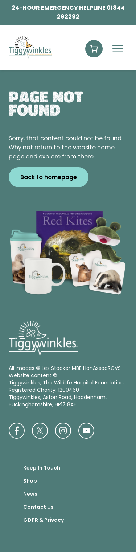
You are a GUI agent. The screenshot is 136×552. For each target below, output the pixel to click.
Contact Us (38, 507)
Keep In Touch (41, 467)
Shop (30, 480)
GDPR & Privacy (43, 520)
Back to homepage (48, 177)
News (30, 493)
